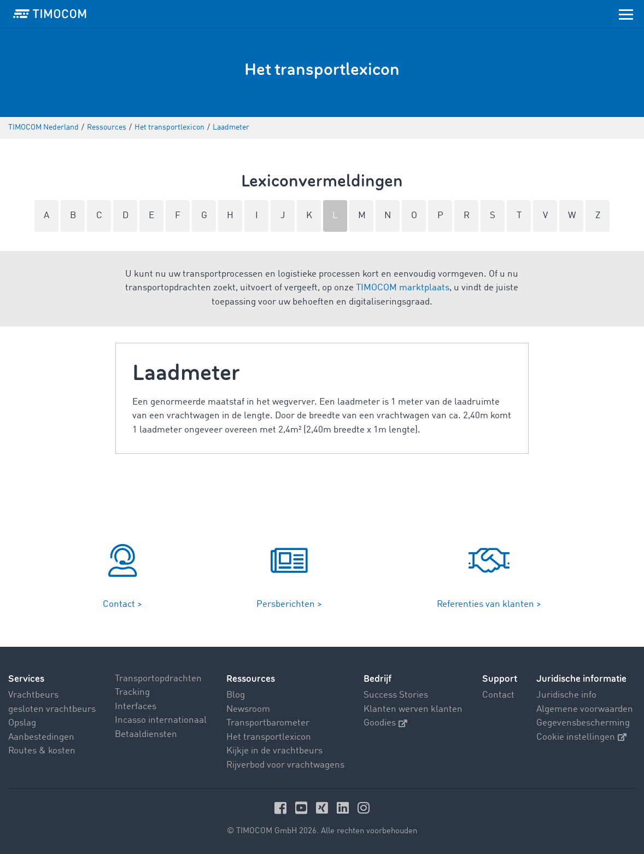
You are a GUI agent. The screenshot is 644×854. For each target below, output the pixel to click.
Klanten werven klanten (413, 709)
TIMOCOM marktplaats (402, 288)
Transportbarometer (267, 723)
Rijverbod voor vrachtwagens (285, 765)
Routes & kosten (41, 751)
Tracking (132, 692)
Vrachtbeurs (33, 695)
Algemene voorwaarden (584, 709)
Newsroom (248, 709)
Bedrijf (377, 678)
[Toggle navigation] (626, 14)
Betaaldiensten (146, 734)
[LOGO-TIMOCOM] (49, 13)
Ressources (250, 678)
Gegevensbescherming (583, 723)
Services (26, 678)
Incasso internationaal (161, 720)
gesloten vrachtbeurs (52, 709)
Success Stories (396, 695)
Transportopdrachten (158, 678)
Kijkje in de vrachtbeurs (274, 751)
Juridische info (566, 695)
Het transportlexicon (268, 737)
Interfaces (135, 706)
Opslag (22, 723)
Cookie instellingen (581, 737)
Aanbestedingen (41, 737)
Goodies (385, 723)
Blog (235, 695)
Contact (498, 695)
